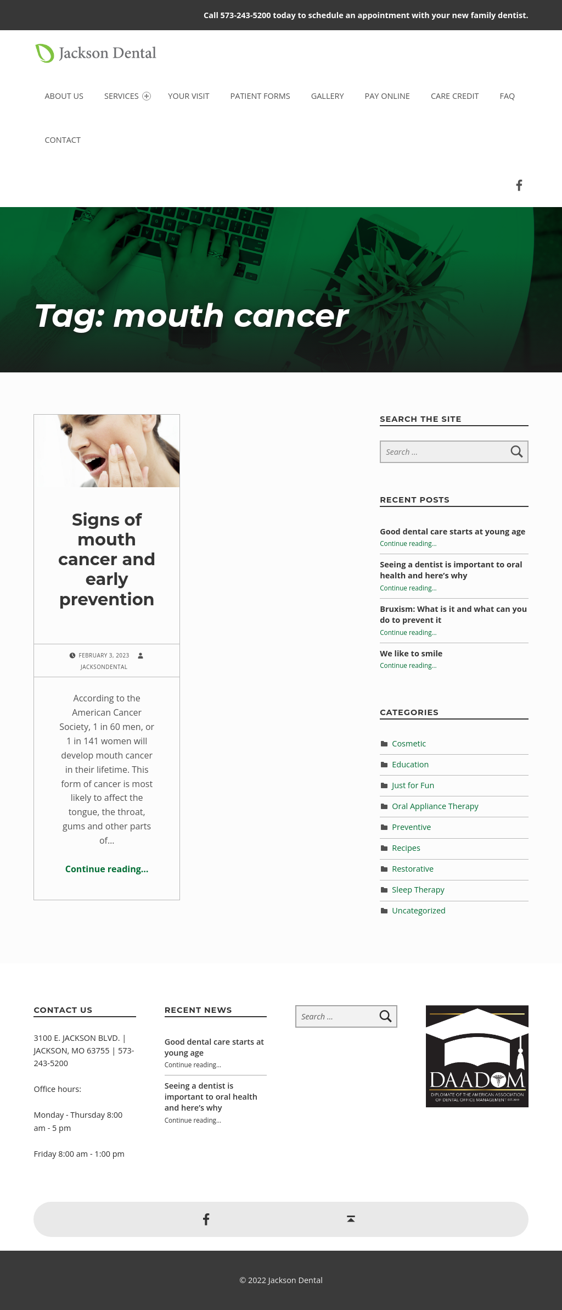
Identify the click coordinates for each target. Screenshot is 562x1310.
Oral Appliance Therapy (435, 806)
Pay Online (387, 96)
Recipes (406, 848)
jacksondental (104, 667)
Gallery (327, 96)
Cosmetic (409, 743)
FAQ (507, 96)
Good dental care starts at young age (452, 531)
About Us (63, 96)
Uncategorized (419, 910)
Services (127, 96)
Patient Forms (260, 96)
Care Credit (455, 96)
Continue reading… (107, 869)
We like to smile (411, 653)
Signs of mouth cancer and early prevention (106, 569)
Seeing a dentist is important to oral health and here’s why (451, 570)
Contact (62, 140)
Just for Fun (413, 785)
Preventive (411, 827)
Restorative (413, 868)
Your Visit (188, 96)
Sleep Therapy (418, 889)
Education (410, 764)
